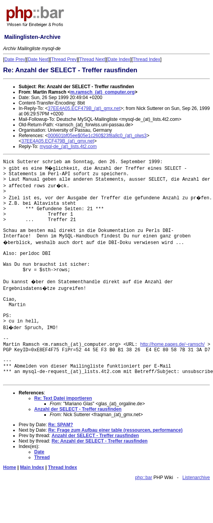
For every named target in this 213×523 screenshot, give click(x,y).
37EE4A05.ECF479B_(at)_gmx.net (84, 108)
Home (9, 467)
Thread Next (92, 59)
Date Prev (14, 59)
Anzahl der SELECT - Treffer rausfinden (78, 409)
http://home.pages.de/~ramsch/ (172, 344)
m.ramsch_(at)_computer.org (102, 92)
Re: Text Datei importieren (63, 398)
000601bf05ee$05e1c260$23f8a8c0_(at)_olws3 (97, 135)
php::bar (143, 477)
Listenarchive (196, 477)
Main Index (32, 467)
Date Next (38, 59)
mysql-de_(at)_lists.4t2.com (68, 146)
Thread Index (147, 59)
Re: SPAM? (60, 424)
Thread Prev (64, 59)
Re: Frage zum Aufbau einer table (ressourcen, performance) (115, 430)
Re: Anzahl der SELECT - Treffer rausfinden (100, 441)
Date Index (119, 59)
